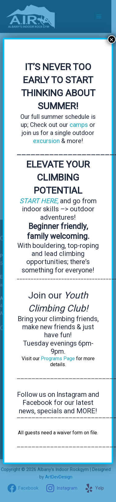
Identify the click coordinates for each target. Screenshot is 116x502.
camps (79, 124)
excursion (46, 141)
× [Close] (112, 39)
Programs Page (58, 358)
